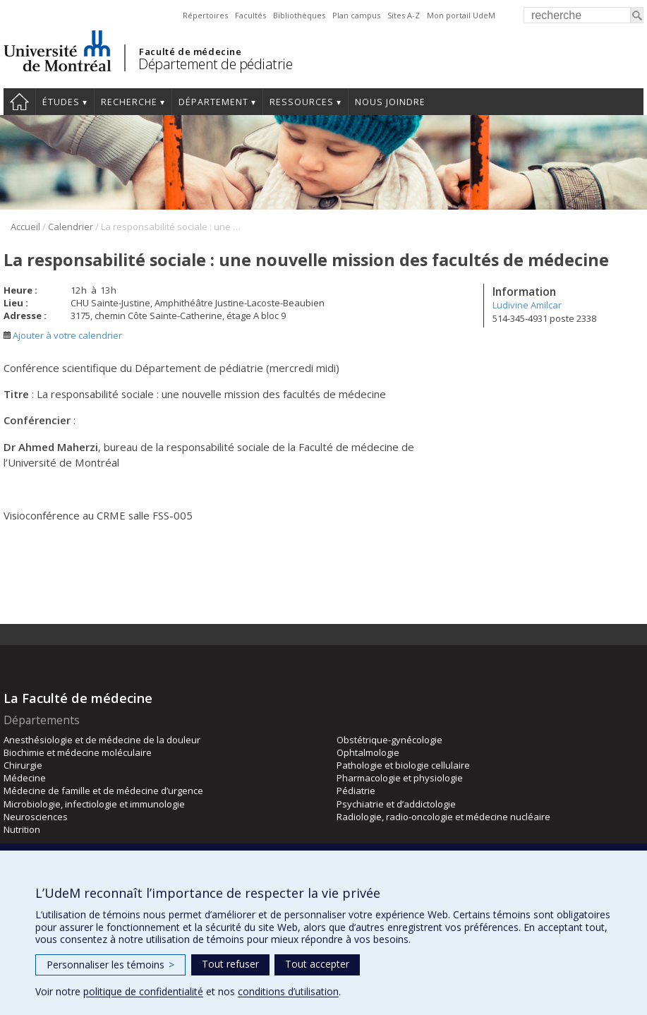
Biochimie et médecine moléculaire (78, 752)
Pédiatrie (356, 790)
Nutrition (22, 829)
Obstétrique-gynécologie (389, 739)
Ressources (302, 102)
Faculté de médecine (190, 51)
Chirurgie (23, 765)
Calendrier (70, 226)
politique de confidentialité (143, 991)
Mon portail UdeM (461, 15)
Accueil (19, 101)
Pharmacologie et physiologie (400, 777)
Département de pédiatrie (215, 63)
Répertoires (205, 15)
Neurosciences (36, 816)
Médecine (25, 777)
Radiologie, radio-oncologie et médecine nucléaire (443, 816)
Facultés (250, 15)
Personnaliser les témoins (110, 964)
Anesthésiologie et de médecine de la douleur (102, 739)
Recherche (129, 102)
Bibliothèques (299, 15)
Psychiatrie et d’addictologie (396, 804)
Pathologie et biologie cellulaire (403, 765)
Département (213, 102)
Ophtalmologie (368, 752)
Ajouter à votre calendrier (63, 335)
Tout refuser (230, 964)
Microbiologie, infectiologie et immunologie (94, 804)
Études (61, 102)
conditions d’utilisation (288, 991)
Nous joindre (390, 102)
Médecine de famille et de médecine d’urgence (103, 790)
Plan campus (356, 15)
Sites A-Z (403, 15)
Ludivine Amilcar (527, 305)
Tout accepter (317, 964)
